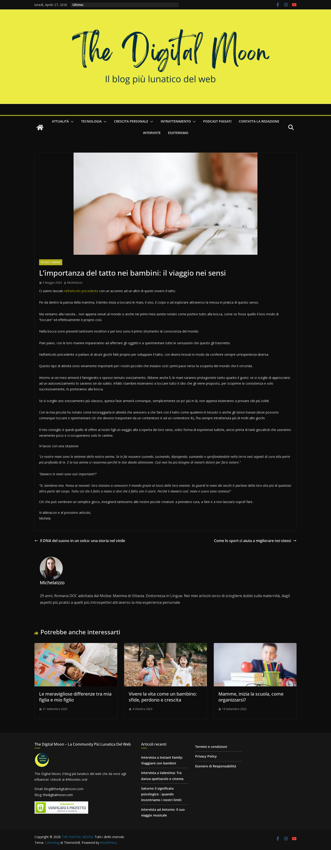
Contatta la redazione (259, 121)
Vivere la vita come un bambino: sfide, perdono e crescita (163, 697)
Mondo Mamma (50, 262)
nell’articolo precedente (81, 291)
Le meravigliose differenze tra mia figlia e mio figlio (75, 697)
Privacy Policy (206, 756)
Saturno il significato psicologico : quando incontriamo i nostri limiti (161, 794)
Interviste (152, 133)
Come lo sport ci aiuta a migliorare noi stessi (255, 540)
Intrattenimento (176, 121)
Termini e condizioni (211, 746)
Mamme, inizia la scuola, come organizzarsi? (250, 697)
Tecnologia (91, 121)
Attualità (60, 121)
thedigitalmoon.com (58, 795)
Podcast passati (217, 121)
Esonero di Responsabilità (215, 766)
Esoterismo (178, 133)
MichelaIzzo (75, 283)
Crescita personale (131, 121)
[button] (71, 121)
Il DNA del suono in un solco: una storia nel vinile (79, 540)
